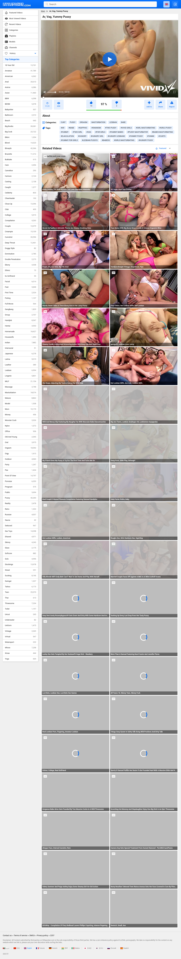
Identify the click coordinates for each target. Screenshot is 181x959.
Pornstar (20, 481)
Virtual (20, 636)
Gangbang (20, 309)
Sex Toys (20, 531)
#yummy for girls (69, 140)
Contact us (7, 935)
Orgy (20, 453)
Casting (20, 181)
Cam (20, 165)
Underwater (20, 620)
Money (20, 414)
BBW (20, 98)
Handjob (20, 320)
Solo (20, 559)
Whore (20, 647)
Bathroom (20, 115)
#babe (71, 128)
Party (20, 464)
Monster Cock (20, 420)
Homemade (20, 331)
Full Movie (20, 304)
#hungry (82, 136)
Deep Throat (20, 243)
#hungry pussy (146, 140)
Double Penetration (20, 259)
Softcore (20, 553)
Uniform (20, 625)
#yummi (150, 136)
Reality (20, 503)
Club (20, 209)
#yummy (64, 132)
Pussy (20, 498)
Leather (20, 365)
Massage (20, 387)
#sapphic (82, 128)
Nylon (20, 426)
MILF (20, 381)
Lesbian (20, 370)
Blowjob (20, 148)
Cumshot (20, 237)
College (20, 215)
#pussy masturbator (138, 132)
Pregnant (20, 487)
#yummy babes (116, 132)
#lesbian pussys (90, 140)
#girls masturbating (124, 140)
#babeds (106, 140)
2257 (52, 935)
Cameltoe (20, 170)
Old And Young (20, 437)
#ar (62, 128)
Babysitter (20, 109)
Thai (20, 598)
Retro (20, 509)
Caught (20, 187)
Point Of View (20, 475)
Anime (20, 87)
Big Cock (20, 132)
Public (20, 492)
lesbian (113, 122)
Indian (20, 342)
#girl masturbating (145, 128)
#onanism (96, 128)
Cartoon (20, 176)
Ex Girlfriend (20, 276)
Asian (20, 93)
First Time (20, 292)
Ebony (20, 265)
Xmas (20, 653)
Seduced (20, 525)
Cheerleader (20, 198)
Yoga (20, 659)
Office (20, 431)
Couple (20, 226)
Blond (20, 143)
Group (20, 315)
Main (43, 11)
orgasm (83, 122)
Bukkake (20, 159)
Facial (20, 281)
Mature (20, 398)
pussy (73, 122)
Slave (20, 548)
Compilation (20, 220)
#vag (88, 132)
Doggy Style (20, 248)
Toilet (20, 609)
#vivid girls (126, 128)
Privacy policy (42, 935)
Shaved (20, 536)
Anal (20, 82)
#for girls (100, 132)
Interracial (20, 348)
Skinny (20, 542)
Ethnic (20, 270)
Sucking (20, 575)
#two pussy (110, 128)
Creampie (20, 231)
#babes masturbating (162, 132)
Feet (20, 287)
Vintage (20, 631)
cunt (63, 122)
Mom (20, 409)
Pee (20, 470)
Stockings (20, 564)
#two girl (77, 132)
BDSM (20, 104)
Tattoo (20, 586)
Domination (20, 254)
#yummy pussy (136, 136)
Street (20, 570)
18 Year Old (20, 65)
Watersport (20, 642)
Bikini (20, 137)
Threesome (20, 603)
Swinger (20, 581)
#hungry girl (97, 136)
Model (20, 403)
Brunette (20, 154)
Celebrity (20, 193)
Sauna (20, 520)
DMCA (32, 935)
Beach (20, 120)
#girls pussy (165, 128)
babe (123, 122)
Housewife (20, 337)
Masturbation (20, 392)
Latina (20, 359)
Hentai (20, 326)
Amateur (20, 71)
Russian (20, 514)
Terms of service (20, 935)
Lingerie (20, 376)
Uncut (20, 614)
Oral (20, 442)
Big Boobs (20, 126)
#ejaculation (67, 136)
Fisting (20, 298)
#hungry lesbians (116, 136)
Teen (20, 592)
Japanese (20, 353)
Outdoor (20, 459)
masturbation (98, 122)
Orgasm (20, 448)
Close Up (20, 204)
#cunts (161, 136)
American (20, 76)
